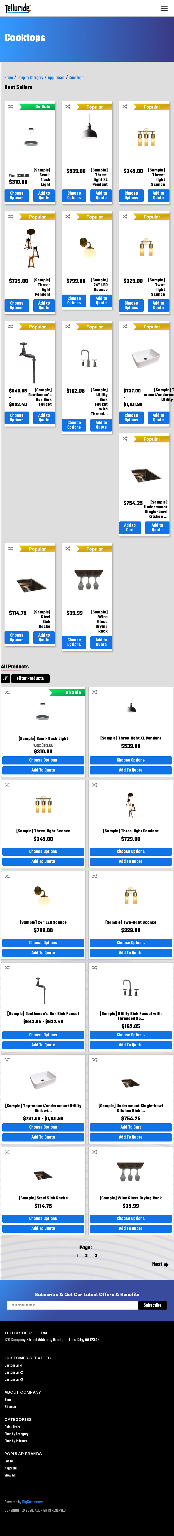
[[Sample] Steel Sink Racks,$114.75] (42, 619)
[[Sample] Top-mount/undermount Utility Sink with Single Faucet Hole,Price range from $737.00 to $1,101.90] (43, 1108)
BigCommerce (32, 1502)
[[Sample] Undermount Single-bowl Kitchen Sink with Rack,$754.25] (155, 509)
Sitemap (10, 1407)
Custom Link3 (14, 1380)
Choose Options (17, 195)
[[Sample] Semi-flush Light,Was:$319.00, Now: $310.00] (42, 177)
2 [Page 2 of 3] (86, 1255)
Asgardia (11, 1468)
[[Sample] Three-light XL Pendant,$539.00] (99, 177)
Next (160, 1265)
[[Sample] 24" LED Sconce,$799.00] (99, 285)
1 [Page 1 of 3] (77, 1255)
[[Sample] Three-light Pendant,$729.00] (42, 287)
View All (10, 1476)
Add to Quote (44, 195)
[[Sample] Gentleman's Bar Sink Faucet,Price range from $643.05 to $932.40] (40, 397)
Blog (8, 1400)
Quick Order (12, 1427)
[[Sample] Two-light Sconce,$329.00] (156, 287)
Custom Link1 (13, 1366)
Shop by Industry (16, 1441)
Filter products (30, 678)
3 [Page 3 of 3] (96, 1255)
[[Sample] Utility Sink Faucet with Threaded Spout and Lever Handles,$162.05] (99, 402)
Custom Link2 (14, 1373)
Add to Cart (130, 528)
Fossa (9, 1461)
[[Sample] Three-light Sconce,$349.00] (156, 177)
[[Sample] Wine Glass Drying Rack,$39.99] (99, 622)
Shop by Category (17, 1434)
